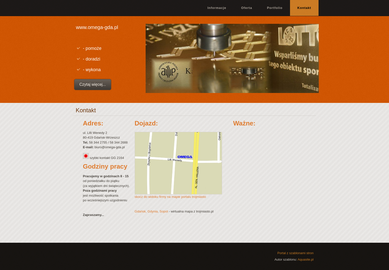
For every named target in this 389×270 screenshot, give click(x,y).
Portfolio (274, 8)
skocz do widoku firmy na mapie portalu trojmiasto (170, 197)
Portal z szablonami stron (295, 253)
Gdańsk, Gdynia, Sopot (151, 211)
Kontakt (304, 8)
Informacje (216, 8)
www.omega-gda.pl (97, 27)
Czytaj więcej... (92, 84)
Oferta (246, 8)
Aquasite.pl (306, 259)
